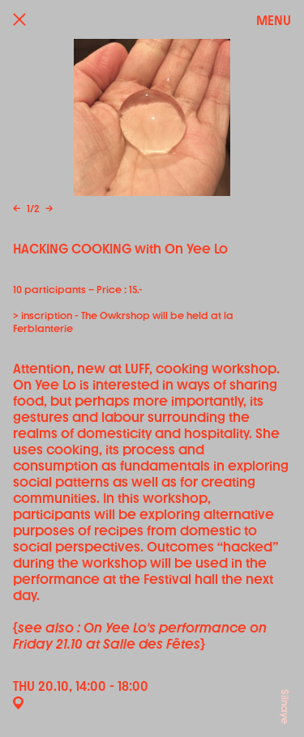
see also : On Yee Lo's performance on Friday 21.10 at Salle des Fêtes (140, 636)
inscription (46, 316)
